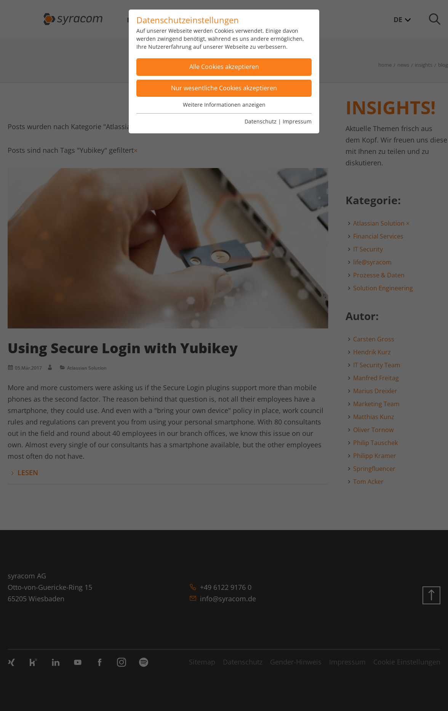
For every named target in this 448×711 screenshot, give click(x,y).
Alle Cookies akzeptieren (224, 66)
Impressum (297, 121)
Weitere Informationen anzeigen (224, 104)
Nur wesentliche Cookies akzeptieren (224, 88)
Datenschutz (261, 121)
